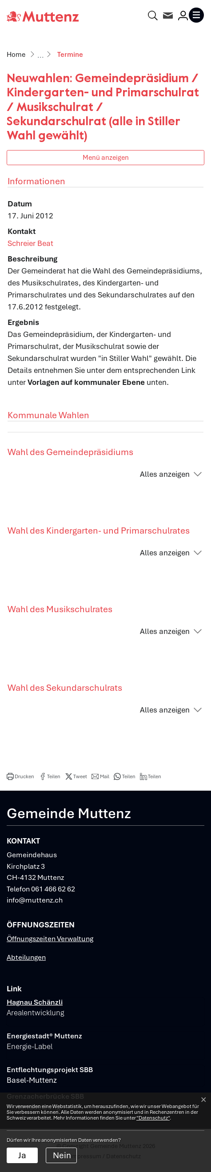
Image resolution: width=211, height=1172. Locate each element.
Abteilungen (26, 957)
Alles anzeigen (165, 474)
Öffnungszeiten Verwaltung (50, 938)
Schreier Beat (30, 243)
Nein (62, 1155)
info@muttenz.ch (35, 900)
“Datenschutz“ (153, 1118)
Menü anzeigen (106, 157)
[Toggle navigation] (196, 15)
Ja (22, 1155)
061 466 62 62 (53, 889)
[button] (20, 776)
